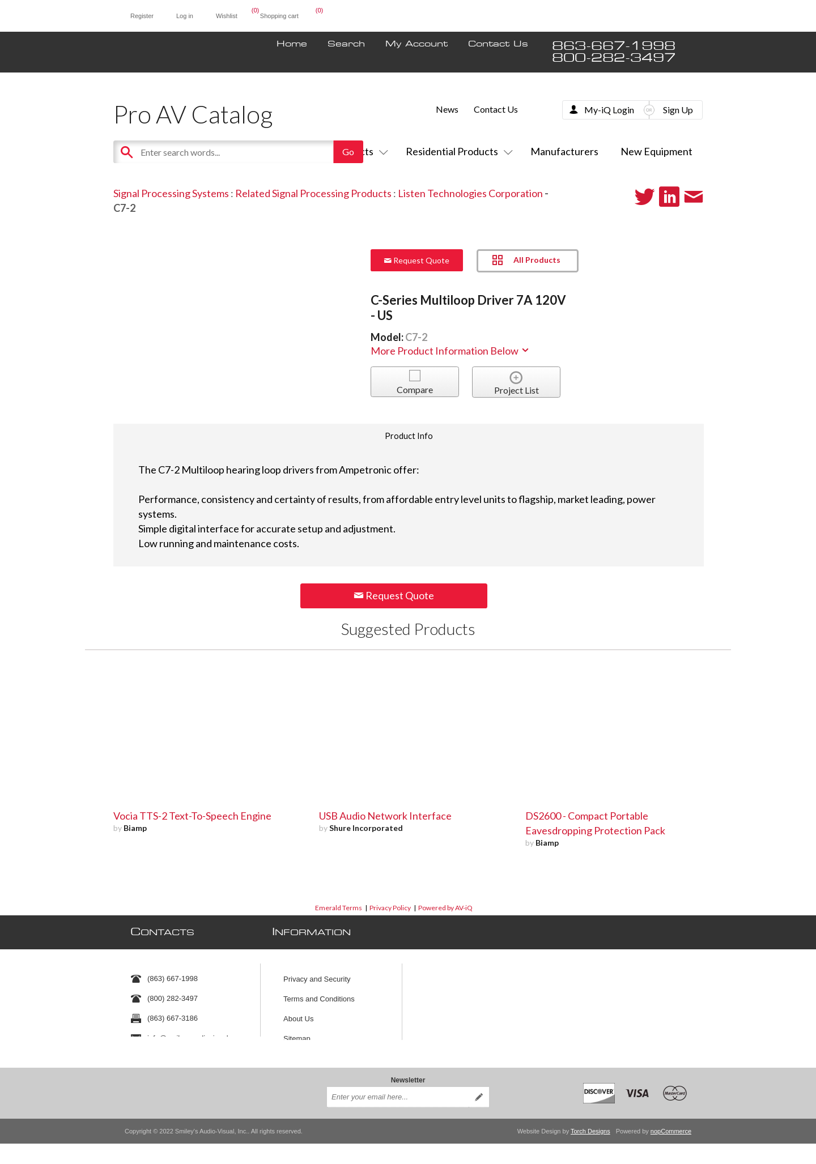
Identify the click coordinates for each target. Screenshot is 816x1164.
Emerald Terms (338, 907)
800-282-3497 (613, 58)
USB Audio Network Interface (385, 815)
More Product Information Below (450, 350)
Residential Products (457, 151)
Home (292, 44)
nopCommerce (671, 1123)
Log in (184, 15)
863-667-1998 (613, 46)
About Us (298, 1013)
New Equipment (656, 151)
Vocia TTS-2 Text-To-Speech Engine (192, 815)
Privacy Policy (390, 907)
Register (142, 15)
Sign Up (678, 109)
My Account (416, 44)
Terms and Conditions (319, 993)
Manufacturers (564, 151)
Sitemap (297, 1033)
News (447, 109)
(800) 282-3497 (172, 993)
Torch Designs (590, 1123)
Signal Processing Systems (171, 193)
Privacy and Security (317, 973)
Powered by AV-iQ (445, 907)
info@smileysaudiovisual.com (195, 1033)
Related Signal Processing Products (313, 193)
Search (346, 44)
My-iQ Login (609, 109)
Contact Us (498, 44)
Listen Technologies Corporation (470, 193)
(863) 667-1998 (172, 973)
